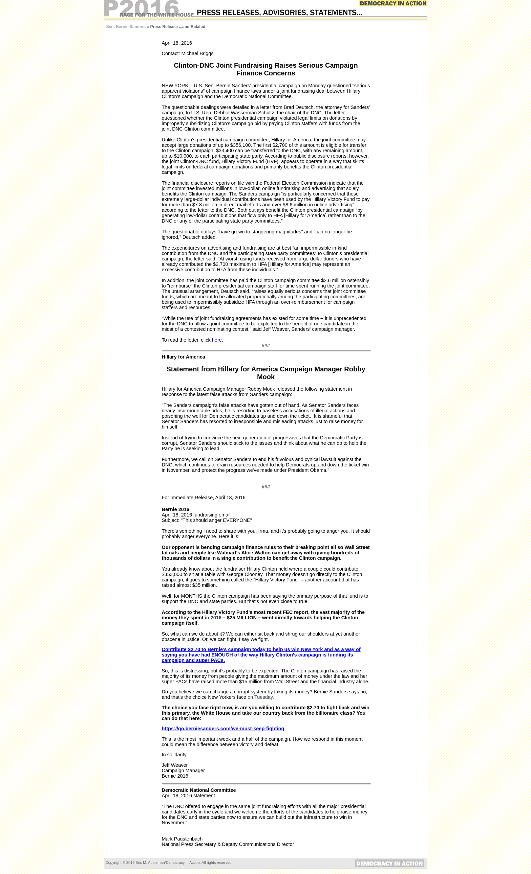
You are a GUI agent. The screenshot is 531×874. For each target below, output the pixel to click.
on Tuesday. (261, 697)
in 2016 (213, 617)
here (217, 340)
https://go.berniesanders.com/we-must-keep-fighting (223, 728)
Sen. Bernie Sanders (126, 26)
